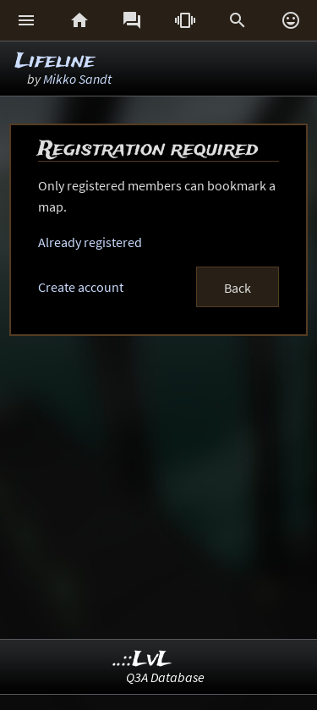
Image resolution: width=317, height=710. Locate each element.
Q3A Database (165, 677)
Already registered (90, 242)
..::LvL (142, 659)
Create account (80, 286)
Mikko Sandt (77, 78)
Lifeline (55, 61)
